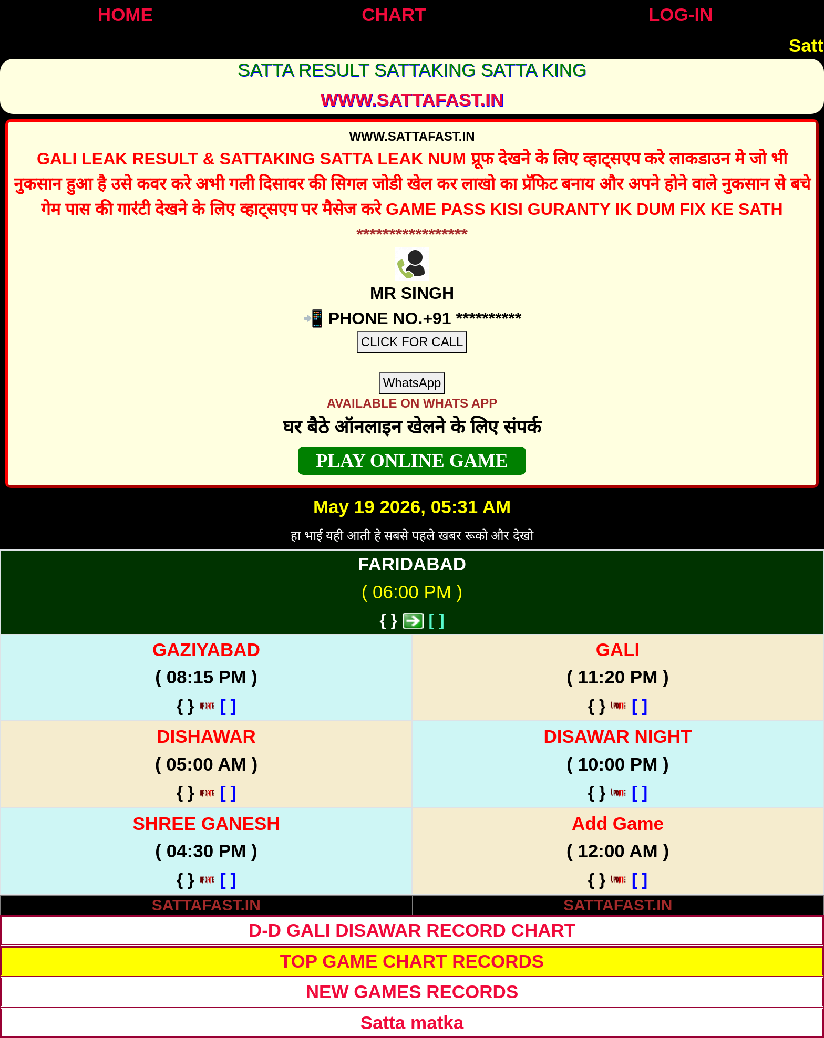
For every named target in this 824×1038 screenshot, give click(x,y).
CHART (394, 14)
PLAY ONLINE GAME (412, 460)
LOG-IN (680, 14)
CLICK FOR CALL (412, 342)
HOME (125, 14)
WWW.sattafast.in (412, 99)
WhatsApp (412, 383)
